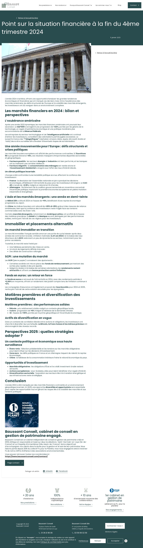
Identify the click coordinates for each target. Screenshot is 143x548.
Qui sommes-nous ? (103, 5)
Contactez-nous (114, 526)
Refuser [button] (98, 541)
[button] (45, 5)
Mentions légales (111, 532)
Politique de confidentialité (50, 542)
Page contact (13, 463)
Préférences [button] (83, 541)
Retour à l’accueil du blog (28, 18)
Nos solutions (60, 5)
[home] (10, 5)
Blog (119, 5)
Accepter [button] (115, 541)
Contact (133, 5)
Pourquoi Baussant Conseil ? (80, 5)
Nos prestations (44, 5)
